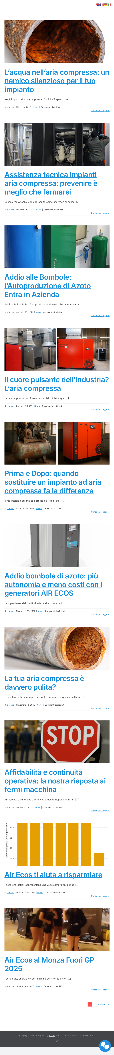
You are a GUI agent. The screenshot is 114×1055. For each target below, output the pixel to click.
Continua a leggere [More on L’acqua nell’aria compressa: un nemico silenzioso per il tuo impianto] (100, 110)
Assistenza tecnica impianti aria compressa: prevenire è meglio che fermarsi (50, 183)
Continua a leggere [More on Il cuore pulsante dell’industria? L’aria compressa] (100, 409)
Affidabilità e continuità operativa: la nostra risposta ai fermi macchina (55, 781)
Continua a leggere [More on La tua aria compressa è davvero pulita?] (100, 708)
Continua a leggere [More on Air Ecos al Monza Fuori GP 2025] (100, 990)
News (36, 107)
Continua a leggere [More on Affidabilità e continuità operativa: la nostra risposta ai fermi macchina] (100, 810)
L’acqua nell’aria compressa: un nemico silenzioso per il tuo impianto (56, 81)
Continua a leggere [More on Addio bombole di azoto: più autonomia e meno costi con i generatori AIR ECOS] (100, 614)
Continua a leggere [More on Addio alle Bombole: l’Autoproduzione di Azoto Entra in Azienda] (100, 315)
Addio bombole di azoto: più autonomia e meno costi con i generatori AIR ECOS (53, 584)
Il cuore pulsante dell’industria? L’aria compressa (56, 384)
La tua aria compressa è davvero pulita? (44, 682)
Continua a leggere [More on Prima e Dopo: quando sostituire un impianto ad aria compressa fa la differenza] (100, 512)
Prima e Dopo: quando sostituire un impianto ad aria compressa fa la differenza (52, 482)
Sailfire (52, 1035)
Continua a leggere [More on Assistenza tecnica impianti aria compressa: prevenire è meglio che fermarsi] (100, 213)
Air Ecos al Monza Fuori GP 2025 (49, 964)
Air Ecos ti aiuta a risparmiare (53, 874)
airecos (10, 107)
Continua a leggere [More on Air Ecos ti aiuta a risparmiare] (100, 896)
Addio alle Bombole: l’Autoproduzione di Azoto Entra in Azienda (47, 286)
